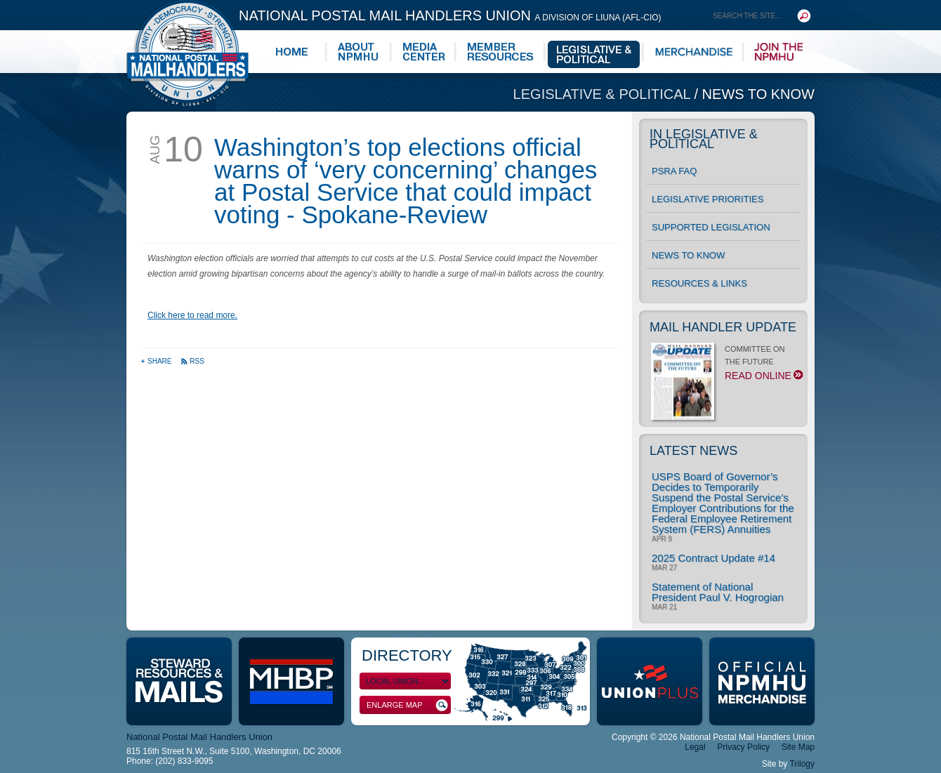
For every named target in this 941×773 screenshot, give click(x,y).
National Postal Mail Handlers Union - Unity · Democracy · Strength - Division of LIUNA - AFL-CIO (187, 53)
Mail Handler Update (723, 327)
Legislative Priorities (707, 199)
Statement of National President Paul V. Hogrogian (718, 592)
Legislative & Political (604, 94)
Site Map (798, 747)
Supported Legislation (711, 227)
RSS (192, 361)
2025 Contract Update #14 (713, 558)
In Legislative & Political (704, 139)
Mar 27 (664, 568)
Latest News (693, 451)
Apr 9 (662, 539)
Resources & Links (699, 283)
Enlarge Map (407, 705)
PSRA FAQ (674, 171)
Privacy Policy (743, 747)
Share (156, 361)
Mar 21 (664, 607)
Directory (407, 655)
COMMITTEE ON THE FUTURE (726, 366)
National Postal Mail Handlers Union (450, 15)
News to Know (758, 94)
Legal (695, 747)
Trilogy (802, 764)
